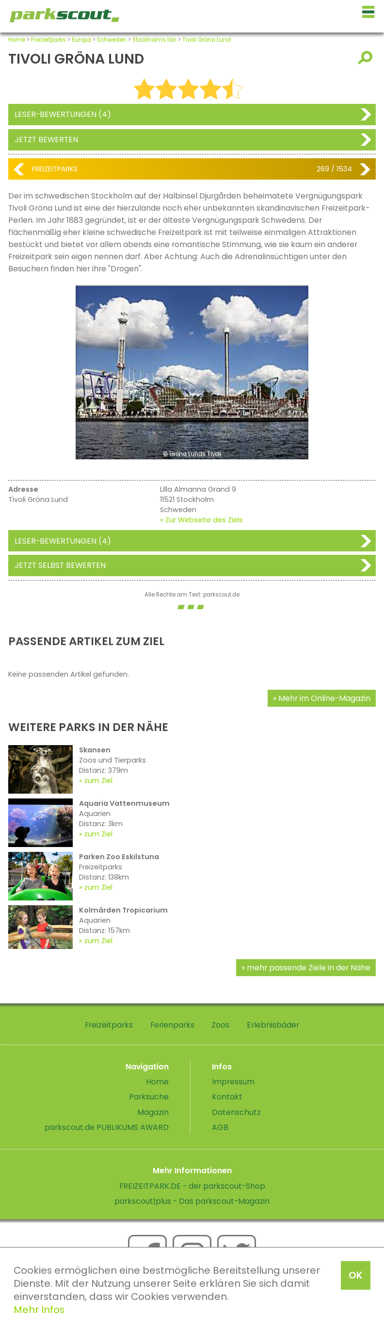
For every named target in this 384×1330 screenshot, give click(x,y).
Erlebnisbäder (273, 1025)
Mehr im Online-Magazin (324, 698)
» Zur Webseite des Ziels (201, 520)
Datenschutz (236, 1112)
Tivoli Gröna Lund (206, 40)
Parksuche (149, 1096)
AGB (220, 1127)
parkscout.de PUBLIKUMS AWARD (107, 1127)
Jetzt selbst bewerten (60, 565)
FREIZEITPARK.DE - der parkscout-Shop (192, 1186)
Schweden (112, 40)
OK (356, 1275)
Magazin (153, 1112)
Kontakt (227, 1096)
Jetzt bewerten (46, 139)
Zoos (220, 1025)
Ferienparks (172, 1025)
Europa (81, 40)
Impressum (233, 1081)
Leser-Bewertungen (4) (63, 114)
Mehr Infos (39, 1309)
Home (16, 40)
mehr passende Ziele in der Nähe (308, 967)
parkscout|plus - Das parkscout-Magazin (192, 1201)
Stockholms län (154, 40)
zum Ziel (98, 780)
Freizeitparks (48, 40)
